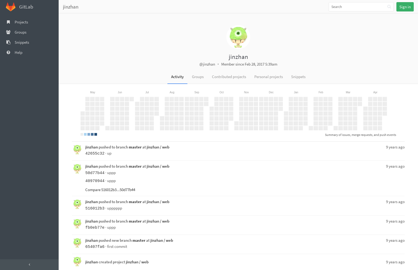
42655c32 (94, 153)
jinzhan (70, 6)
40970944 (94, 181)
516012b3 (94, 208)
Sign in (405, 6)
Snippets (298, 76)
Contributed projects (229, 76)
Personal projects (268, 76)
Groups (198, 76)
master (135, 147)
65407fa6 (94, 247)
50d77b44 (94, 173)
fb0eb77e (94, 227)
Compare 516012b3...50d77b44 (110, 189)
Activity (177, 76)
